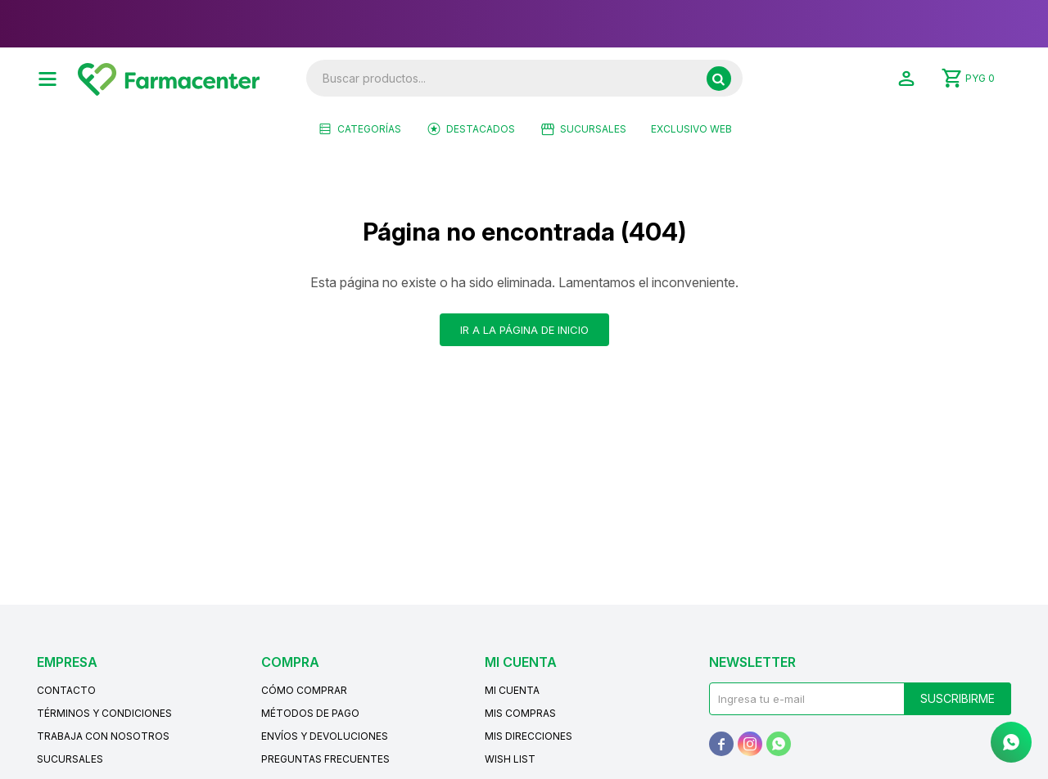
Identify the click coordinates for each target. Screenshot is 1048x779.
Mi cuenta (512, 690)
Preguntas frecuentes (325, 759)
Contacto (66, 690)
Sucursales (593, 129)
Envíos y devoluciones (324, 736)
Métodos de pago (310, 713)
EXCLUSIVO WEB (691, 129)
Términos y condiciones (104, 713)
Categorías (369, 129)
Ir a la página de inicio (524, 329)
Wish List (510, 759)
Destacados (480, 129)
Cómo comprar (304, 690)
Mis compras (520, 713)
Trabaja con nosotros (103, 736)
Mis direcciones (528, 736)
